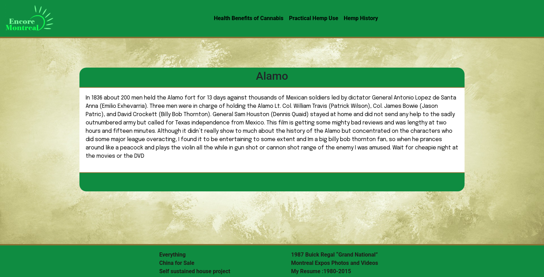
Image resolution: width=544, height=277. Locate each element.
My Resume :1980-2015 (321, 271)
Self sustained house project (194, 271)
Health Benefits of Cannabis (248, 18)
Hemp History (361, 18)
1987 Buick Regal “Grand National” (334, 254)
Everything (172, 254)
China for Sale (176, 263)
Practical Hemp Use (313, 18)
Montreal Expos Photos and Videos (334, 263)
